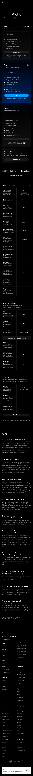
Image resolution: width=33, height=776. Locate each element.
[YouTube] (15, 636)
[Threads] (5, 636)
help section (10, 617)
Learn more (22, 57)
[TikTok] (8, 636)
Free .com (24, 192)
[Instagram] (10, 636)
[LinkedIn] (13, 636)
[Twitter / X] (2, 636)
